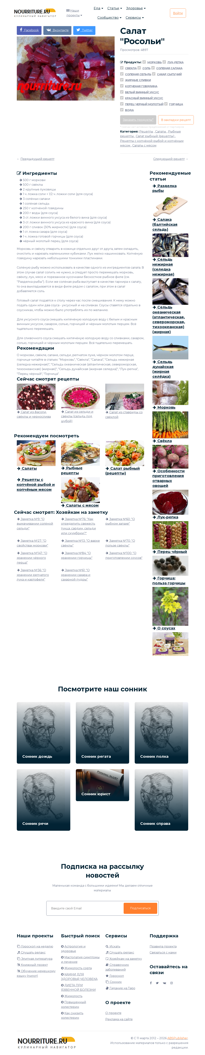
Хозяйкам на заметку (123, 959)
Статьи (113, 8)
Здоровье (134, 8)
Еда (97, 8)
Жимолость (73, 996)
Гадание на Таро (120, 988)
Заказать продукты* (138, 120)
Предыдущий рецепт (37, 159)
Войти (178, 13)
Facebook (29, 30)
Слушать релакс (31, 952)
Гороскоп (114, 976)
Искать (112, 946)
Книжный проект (32, 965)
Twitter (84, 30)
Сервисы (133, 18)
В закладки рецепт (176, 120)
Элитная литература (34, 959)
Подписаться (140, 908)
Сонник (113, 982)
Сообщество (108, 18)
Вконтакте (57, 30)
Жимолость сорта (78, 968)
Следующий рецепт (169, 159)
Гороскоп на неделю (35, 946)
